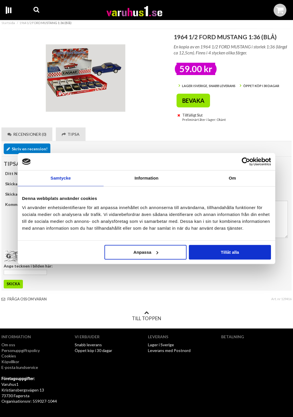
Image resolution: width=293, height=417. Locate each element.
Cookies (8, 355)
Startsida (8, 23)
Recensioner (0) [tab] (26, 134)
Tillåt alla (230, 252)
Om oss (8, 344)
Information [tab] (146, 178)
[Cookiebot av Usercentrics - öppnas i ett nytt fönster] (246, 161)
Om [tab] (232, 178)
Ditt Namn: (16, 173)
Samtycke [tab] (61, 178)
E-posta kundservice (20, 367)
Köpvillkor (10, 361)
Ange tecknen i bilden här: (28, 265)
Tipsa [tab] (71, 134)
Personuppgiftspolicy (20, 350)
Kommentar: (17, 204)
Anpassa (145, 252)
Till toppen (146, 315)
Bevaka (193, 100)
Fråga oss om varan (24, 299)
